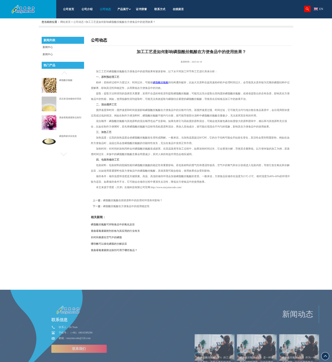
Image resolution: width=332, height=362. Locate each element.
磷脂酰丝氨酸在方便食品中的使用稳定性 (138, 206)
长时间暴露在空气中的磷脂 (118, 237)
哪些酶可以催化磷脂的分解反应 (121, 243)
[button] (63, 72)
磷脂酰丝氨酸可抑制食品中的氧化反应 (125, 224)
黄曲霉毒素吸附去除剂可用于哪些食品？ (126, 250)
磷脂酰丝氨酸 (65, 80)
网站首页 (65, 22)
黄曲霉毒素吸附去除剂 (70, 117)
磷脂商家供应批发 (68, 136)
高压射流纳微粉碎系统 (70, 98)
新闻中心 (48, 47)
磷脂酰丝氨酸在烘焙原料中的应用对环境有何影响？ (145, 200)
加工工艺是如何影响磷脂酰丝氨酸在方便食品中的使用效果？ (120, 22)
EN (318, 8)
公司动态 (78, 22)
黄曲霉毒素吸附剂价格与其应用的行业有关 (127, 231)
